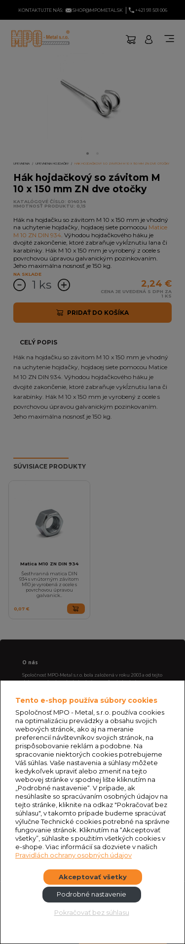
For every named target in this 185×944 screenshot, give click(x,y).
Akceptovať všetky (93, 877)
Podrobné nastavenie (91, 894)
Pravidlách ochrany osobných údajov (73, 855)
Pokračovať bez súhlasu (91, 912)
